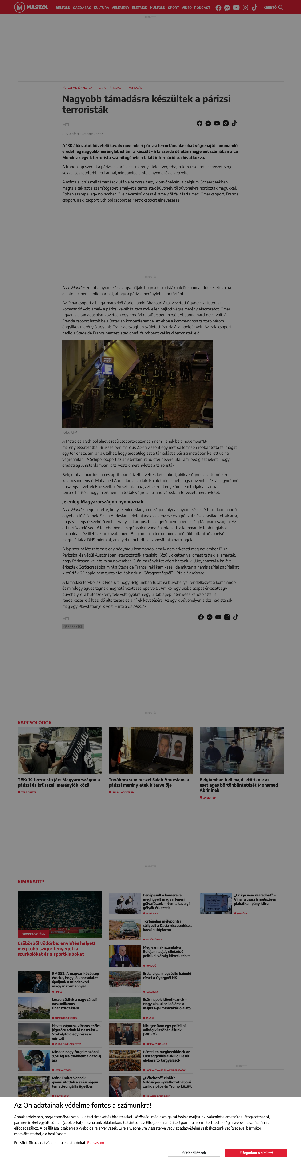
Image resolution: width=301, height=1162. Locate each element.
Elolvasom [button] (95, 1142)
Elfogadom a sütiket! (256, 1153)
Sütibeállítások (194, 1153)
